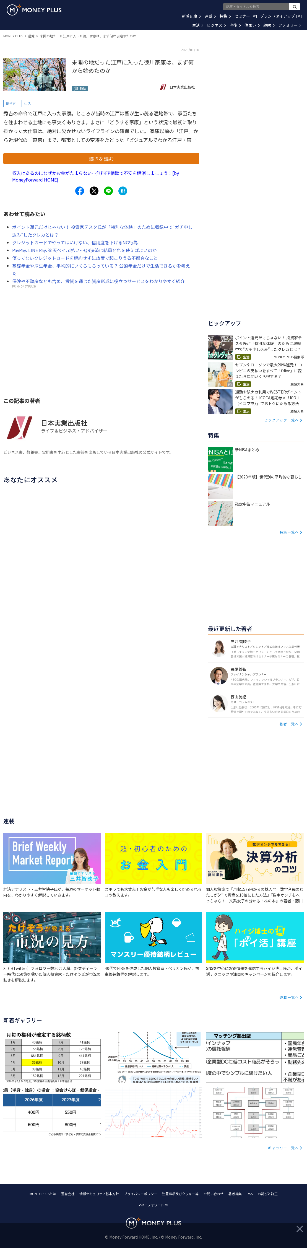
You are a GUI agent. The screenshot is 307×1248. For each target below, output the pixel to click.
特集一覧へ (289, 532)
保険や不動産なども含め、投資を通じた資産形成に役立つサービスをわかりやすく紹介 (98, 281)
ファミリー (289, 25)
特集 (225, 16)
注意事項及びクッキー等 (180, 1193)
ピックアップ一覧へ (281, 420)
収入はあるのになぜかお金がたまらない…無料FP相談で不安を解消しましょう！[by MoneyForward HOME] (95, 176)
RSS (250, 1193)
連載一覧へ (289, 997)
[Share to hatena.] (122, 191)
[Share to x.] (94, 191)
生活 (197, 25)
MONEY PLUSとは (43, 1193)
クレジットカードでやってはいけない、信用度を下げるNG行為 (75, 242)
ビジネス (216, 25)
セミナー (246, 16)
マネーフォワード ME (153, 1204)
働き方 (11, 103)
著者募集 (235, 1193)
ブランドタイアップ (280, 16)
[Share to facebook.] (79, 191)
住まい (252, 25)
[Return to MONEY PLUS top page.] (34, 10)
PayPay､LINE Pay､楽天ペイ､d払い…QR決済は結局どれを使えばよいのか (84, 250)
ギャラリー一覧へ (283, 1147)
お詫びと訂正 (268, 1193)
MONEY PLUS (13, 35)
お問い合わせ (213, 1193)
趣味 (269, 25)
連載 (210, 16)
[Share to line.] (108, 191)
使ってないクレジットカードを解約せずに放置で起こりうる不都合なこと (85, 258)
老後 (235, 25)
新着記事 (191, 16)
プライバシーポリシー (140, 1193)
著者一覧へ (289, 723)
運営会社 (67, 1193)
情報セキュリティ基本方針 (99, 1193)
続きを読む (101, 158)
